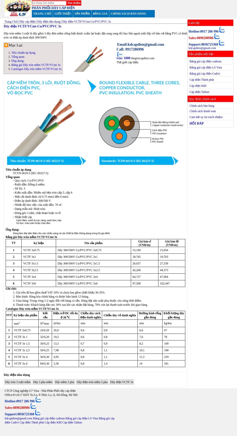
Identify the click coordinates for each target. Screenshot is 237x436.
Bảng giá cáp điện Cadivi (204, 73)
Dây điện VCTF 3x (121, 382)
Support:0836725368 (203, 44)
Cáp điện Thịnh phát (201, 79)
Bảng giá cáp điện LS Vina (205, 67)
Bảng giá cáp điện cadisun (205, 61)
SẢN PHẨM (82, 13)
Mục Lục (16, 45)
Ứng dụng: (17, 60)
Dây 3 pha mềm (42, 382)
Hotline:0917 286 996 (203, 31)
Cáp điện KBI (197, 85)
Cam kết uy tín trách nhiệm (205, 117)
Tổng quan (17, 56)
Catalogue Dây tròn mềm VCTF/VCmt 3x (36, 69)
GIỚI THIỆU (62, 13)
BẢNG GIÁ (100, 13)
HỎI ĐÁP (196, 123)
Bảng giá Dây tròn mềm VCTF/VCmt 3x (36, 64)
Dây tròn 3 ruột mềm (18, 382)
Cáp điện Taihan (199, 91)
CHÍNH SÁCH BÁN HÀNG (128, 13)
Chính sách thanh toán (202, 111)
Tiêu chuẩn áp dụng (23, 52)
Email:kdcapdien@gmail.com (140, 44)
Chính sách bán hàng (201, 105)
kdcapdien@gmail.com (202, 48)
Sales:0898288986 (200, 38)
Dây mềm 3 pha (64, 382)
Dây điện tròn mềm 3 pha (92, 382)
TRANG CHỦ (42, 13)
